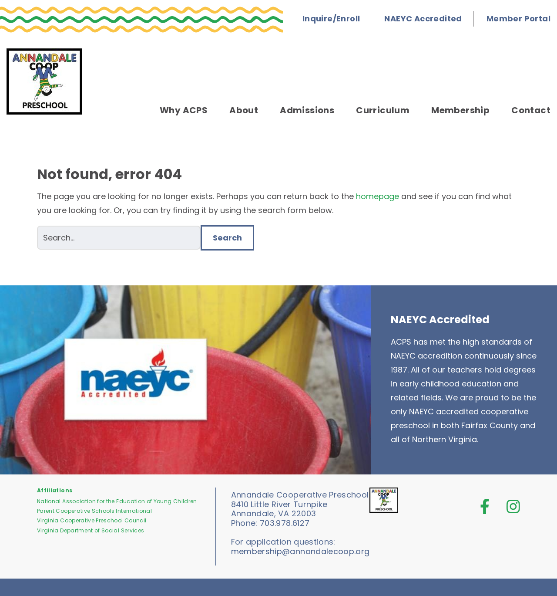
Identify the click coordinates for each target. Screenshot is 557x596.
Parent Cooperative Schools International (94, 511)
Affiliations (54, 490)
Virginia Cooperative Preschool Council (91, 520)
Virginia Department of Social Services (90, 530)
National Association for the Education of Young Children (117, 501)
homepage (377, 196)
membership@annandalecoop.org (300, 551)
